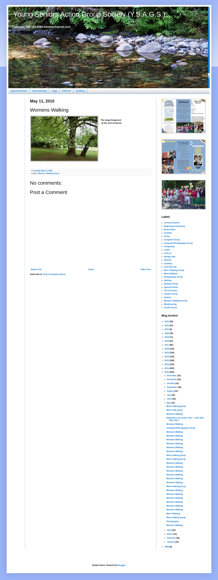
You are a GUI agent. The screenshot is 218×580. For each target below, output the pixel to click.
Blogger (121, 565)
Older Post (145, 269)
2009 (167, 547)
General (167, 260)
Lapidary (168, 263)
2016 (167, 349)
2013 (167, 360)
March (170, 534)
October (171, 383)
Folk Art (66, 90)
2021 (167, 329)
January (171, 542)
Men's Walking (173, 513)
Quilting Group (171, 284)
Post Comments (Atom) (54, 274)
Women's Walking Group (48, 173)
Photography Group (173, 277)
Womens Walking (174, 414)
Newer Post (36, 269)
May (169, 403)
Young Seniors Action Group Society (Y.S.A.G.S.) (89, 14)
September (172, 387)
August (170, 391)
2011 (167, 368)
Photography (172, 521)
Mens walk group (174, 410)
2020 (167, 333)
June (169, 399)
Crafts (167, 250)
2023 (167, 321)
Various (167, 297)
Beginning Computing (174, 226)
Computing (169, 246)
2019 (167, 337)
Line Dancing (39, 90)
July (169, 395)
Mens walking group (176, 406)
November (172, 379)
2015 (167, 352)
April (169, 530)
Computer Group (172, 240)
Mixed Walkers (171, 273)
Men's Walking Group (174, 270)
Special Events (19, 90)
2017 (167, 345)
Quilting (80, 90)
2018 (167, 341)
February (171, 538)
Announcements (172, 223)
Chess (167, 236)
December (172, 375)
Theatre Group (171, 294)
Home (91, 269)
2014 (167, 356)
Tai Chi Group (170, 290)
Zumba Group (170, 307)
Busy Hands (169, 229)
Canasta (168, 233)
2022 (167, 325)
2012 (167, 364)
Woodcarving (170, 304)
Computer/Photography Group (178, 243)
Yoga (54, 90)
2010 (167, 372)
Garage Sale (169, 256)
